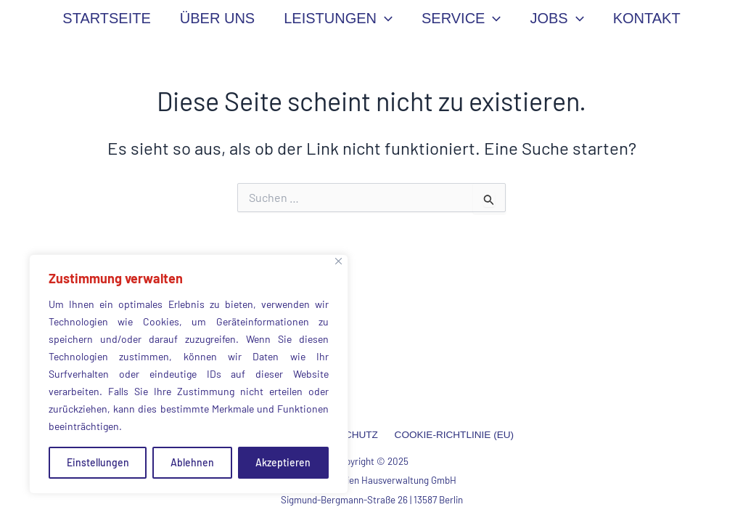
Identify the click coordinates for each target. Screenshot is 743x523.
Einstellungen (98, 462)
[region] (188, 374)
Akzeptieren (283, 462)
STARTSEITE (106, 18)
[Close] (338, 261)
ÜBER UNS (217, 18)
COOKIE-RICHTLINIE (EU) (450, 435)
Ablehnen (192, 462)
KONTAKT (647, 18)
